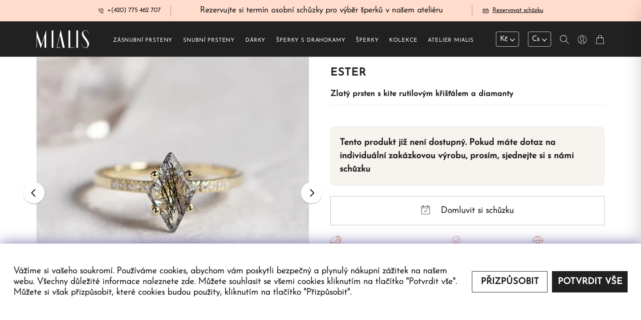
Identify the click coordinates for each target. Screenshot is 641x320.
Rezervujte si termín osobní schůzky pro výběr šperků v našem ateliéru (321, 10)
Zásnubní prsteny (142, 40)
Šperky (367, 40)
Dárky (255, 40)
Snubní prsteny (209, 40)
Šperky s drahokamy (310, 40)
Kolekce (403, 40)
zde (187, 281)
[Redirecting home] (63, 39)
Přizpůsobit (510, 281)
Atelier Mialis (451, 40)
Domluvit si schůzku (467, 210)
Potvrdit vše (590, 281)
